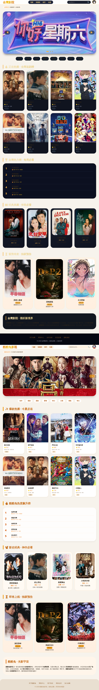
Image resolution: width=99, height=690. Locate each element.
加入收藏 (67, 683)
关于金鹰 (32, 337)
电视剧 (38, 2)
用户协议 (50, 683)
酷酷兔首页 (7, 352)
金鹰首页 (6, 7)
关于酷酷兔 (32, 683)
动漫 (49, 2)
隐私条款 (67, 337)
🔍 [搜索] (88, 2)
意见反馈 (58, 337)
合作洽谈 (49, 337)
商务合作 (59, 683)
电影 (31, 2)
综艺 (44, 2)
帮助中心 (41, 337)
